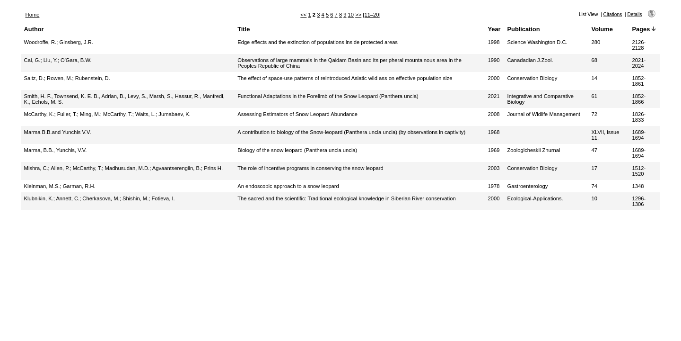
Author (34, 29)
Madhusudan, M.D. (127, 168)
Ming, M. (90, 114)
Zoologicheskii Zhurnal (533, 150)
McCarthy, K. (39, 114)
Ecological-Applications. (535, 198)
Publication (523, 29)
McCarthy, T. (117, 114)
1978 (493, 186)
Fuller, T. (67, 114)
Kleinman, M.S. (42, 186)
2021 (493, 96)
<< (303, 15)
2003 (493, 168)
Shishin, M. (135, 198)
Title (243, 29)
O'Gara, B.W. (76, 60)
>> (358, 15)
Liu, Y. (51, 60)
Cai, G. (32, 60)
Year (494, 29)
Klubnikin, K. (38, 198)
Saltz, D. (34, 78)
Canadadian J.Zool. (530, 60)
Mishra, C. (36, 168)
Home (33, 15)
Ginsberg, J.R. (76, 42)
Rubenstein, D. (92, 78)
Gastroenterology (527, 186)
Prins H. (213, 168)
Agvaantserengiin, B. (176, 168)
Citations (612, 14)
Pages (641, 29)
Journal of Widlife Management (543, 114)
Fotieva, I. (163, 198)
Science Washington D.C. (537, 42)
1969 (493, 150)
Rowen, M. (59, 78)
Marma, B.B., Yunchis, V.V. (55, 150)
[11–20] (371, 15)
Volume (602, 29)
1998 (493, 42)
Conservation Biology (532, 78)
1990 (493, 60)
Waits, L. (145, 114)
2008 (493, 114)
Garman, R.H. (79, 186)
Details (634, 14)
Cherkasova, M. (100, 198)
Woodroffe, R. (40, 42)
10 (351, 15)
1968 (493, 132)
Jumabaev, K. (174, 114)
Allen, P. (60, 168)
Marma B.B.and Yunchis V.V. (57, 132)
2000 (493, 78)
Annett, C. (67, 198)
